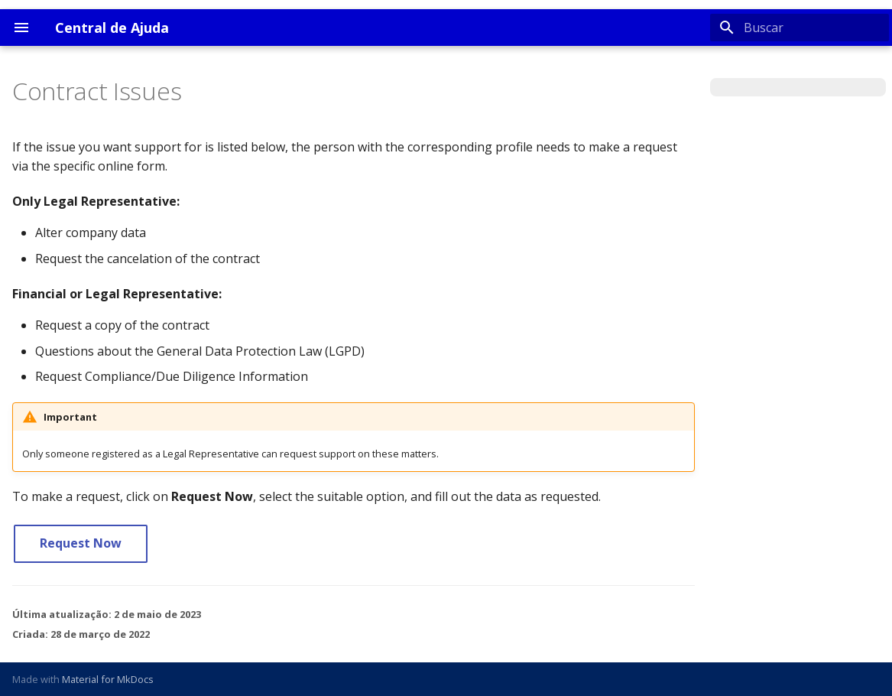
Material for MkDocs (108, 679)
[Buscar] (799, 27)
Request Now (81, 543)
